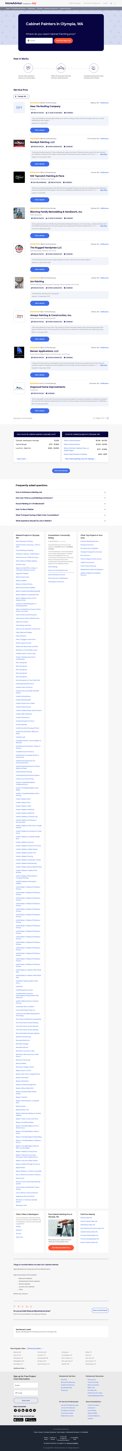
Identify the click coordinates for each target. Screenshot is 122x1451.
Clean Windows (21, 636)
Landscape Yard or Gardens (25, 1006)
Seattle (18, 1226)
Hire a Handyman (21, 662)
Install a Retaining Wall (23, 700)
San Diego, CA (18, 1364)
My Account (92, 1379)
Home (8, 8)
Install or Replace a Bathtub (25, 809)
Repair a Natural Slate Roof (25, 1088)
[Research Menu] (115, 3)
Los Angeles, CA (67, 1355)
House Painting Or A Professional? (61, 504)
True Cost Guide (93, 1382)
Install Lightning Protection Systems (28, 775)
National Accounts (67, 1416)
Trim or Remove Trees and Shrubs (27, 1193)
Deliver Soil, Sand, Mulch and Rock (27, 646)
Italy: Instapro (61, 1432)
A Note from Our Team (95, 1393)
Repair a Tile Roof (21, 1097)
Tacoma (18, 1233)
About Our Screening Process (58, 570)
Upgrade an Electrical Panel (25, 1196)
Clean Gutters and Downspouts (26, 615)
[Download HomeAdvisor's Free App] (19, 1419)
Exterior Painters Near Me (89, 1242)
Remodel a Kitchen (22, 1047)
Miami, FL (88, 1355)
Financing (64, 1390)
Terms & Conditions (72, 1443)
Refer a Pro (91, 1387)
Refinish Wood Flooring (23, 1037)
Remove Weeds (21, 1063)
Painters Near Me (86, 1218)
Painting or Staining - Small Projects (27, 554)
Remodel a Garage (22, 1044)
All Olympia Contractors (56, 582)
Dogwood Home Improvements (47, 387)
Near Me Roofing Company (45, 106)
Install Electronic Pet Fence (25, 752)
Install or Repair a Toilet (23, 806)
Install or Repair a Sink (23, 802)
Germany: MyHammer (50, 1432)
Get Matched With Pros (61, 1248)
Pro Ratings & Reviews (18, 8)
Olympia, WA (21, 96)
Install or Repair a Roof (23, 799)
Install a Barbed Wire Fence (25, 684)
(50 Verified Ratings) (49, 138)
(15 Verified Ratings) (49, 278)
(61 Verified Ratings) (49, 208)
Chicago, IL (65, 1352)
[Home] (20, 3)
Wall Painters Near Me (88, 1225)
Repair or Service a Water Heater (27, 1160)
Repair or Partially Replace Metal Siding (29, 1137)
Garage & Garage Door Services (91, 552)
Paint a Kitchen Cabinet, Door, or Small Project (76, 449)
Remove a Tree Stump (23, 1060)
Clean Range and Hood (23, 625)
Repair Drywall (20, 1106)
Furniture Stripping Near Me (90, 1239)
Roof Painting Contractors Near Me (92, 1228)
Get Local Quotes (61, 471)
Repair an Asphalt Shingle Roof (26, 1084)
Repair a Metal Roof (22, 1081)
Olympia (40, 8)
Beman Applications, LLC (44, 351)
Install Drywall (20, 737)
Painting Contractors (51, 8)
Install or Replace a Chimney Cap (27, 816)
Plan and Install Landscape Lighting (27, 1033)
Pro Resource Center (68, 1410)
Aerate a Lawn (21, 564)
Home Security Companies (89, 548)
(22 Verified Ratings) (49, 244)
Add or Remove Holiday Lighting (26, 561)
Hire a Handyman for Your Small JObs (28, 680)
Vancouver (19, 1237)
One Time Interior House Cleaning (27, 1023)
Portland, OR (41, 1361)
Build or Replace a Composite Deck (27, 595)
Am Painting (37, 281)
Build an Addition (21, 580)
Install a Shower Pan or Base (25, 703)
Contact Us (91, 1408)
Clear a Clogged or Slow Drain (26, 639)
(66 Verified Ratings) (49, 103)
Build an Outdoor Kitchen (24, 584)
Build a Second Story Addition (25, 587)
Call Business (104, 103)
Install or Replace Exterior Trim (26, 853)
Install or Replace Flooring (24, 856)
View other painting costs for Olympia (80, 459)
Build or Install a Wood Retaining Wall (28, 591)
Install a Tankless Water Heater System (28, 710)
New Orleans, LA (67, 1358)
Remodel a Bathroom (23, 1040)
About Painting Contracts (56, 575)
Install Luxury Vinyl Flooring (25, 779)
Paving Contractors (87, 545)
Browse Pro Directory (68, 1382)
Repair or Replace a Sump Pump (26, 1151)
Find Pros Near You (63, 41)
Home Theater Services (88, 566)
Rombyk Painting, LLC (42, 142)
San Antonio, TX (90, 1361)
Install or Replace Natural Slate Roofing (29, 867)
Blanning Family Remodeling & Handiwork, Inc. (56, 211)
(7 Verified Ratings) (49, 312)
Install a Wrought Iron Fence (25, 721)
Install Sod (19, 986)
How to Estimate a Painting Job (61, 492)
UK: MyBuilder (84, 1432)
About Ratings (53, 567)
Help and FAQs (92, 1413)
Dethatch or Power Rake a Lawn (26, 650)
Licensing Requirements (95, 1395)
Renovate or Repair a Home (25, 1067)
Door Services (85, 555)
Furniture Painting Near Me (89, 1235)
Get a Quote (39, 130)
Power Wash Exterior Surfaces (75, 454)
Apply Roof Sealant (22, 573)
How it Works (92, 1410)
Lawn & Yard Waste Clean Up (25, 1010)
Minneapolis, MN (42, 1358)
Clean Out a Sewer (22, 622)
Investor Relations (94, 1416)
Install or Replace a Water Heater (27, 849)
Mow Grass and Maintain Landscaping (28, 1019)
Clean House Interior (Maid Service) (27, 618)
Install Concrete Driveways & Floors (27, 728)
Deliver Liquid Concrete (23, 643)
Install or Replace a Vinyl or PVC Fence (28, 846)
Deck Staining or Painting (24, 541)
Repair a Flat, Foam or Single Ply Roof (28, 1074)
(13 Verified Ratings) (49, 172)
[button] (61, 1347)
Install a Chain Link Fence (24, 687)
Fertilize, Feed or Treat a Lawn (26, 653)
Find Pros (64, 1379)
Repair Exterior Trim (22, 1110)
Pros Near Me (92, 1390)
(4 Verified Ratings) (49, 347)
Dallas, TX (88, 1352)
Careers (90, 1418)
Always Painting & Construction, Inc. (51, 315)
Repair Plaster (20, 1167)
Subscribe (26, 1401)
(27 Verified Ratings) (49, 383)
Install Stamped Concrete (24, 990)
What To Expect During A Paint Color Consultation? (61, 515)
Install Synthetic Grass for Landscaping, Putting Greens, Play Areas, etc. (27, 995)
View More (103, 154)
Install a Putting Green (23, 696)
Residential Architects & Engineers (92, 569)
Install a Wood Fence (23, 717)
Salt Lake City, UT (67, 1361)
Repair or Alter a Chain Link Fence (27, 1119)
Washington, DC (90, 1364)
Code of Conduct (93, 1405)
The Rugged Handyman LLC (46, 247)
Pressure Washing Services (89, 541)
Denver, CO (17, 1355)
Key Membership (66, 1387)
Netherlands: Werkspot (72, 1432)
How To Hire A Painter (61, 509)
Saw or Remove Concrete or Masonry (28, 1175)
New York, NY (89, 1358)
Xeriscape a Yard (21, 1205)
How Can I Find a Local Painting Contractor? (61, 498)
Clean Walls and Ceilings (24, 632)
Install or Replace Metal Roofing (26, 863)
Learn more (22, 459)
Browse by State (35, 1349)
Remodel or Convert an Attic (25, 1051)
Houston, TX (41, 1355)
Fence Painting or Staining (24, 550)
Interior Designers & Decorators (91, 559)
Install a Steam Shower (23, 707)
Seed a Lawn (20, 1178)
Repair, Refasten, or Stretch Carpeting (28, 1171)
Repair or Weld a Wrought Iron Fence (28, 1164)
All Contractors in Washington (58, 578)
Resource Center (93, 1385)
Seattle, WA (65, 1364)
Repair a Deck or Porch (23, 1070)
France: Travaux (38, 1432)
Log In (105, 3)
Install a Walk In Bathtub (24, 714)
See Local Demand (100, 1310)
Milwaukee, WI (18, 1358)
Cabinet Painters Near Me (89, 1232)
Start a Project (75, 3)
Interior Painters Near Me (89, 1221)
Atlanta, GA (17, 1352)
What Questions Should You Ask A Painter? (61, 521)
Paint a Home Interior (72, 444)
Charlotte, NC (42, 1352)
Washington (32, 8)
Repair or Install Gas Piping (24, 1122)
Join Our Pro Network (91, 3)
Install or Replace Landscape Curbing (28, 860)
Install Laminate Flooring (24, 772)
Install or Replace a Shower (25, 842)
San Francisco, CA (43, 1364)
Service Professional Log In (70, 1405)
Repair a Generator (22, 1077)
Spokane (19, 1230)
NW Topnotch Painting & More (47, 176)
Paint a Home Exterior (72, 441)
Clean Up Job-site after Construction (28, 629)
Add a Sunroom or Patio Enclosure (27, 557)
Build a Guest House (22, 577)
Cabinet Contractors (87, 562)
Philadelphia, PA (19, 1361)
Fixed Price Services (67, 1385)
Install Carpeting (21, 724)
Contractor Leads (67, 1413)
